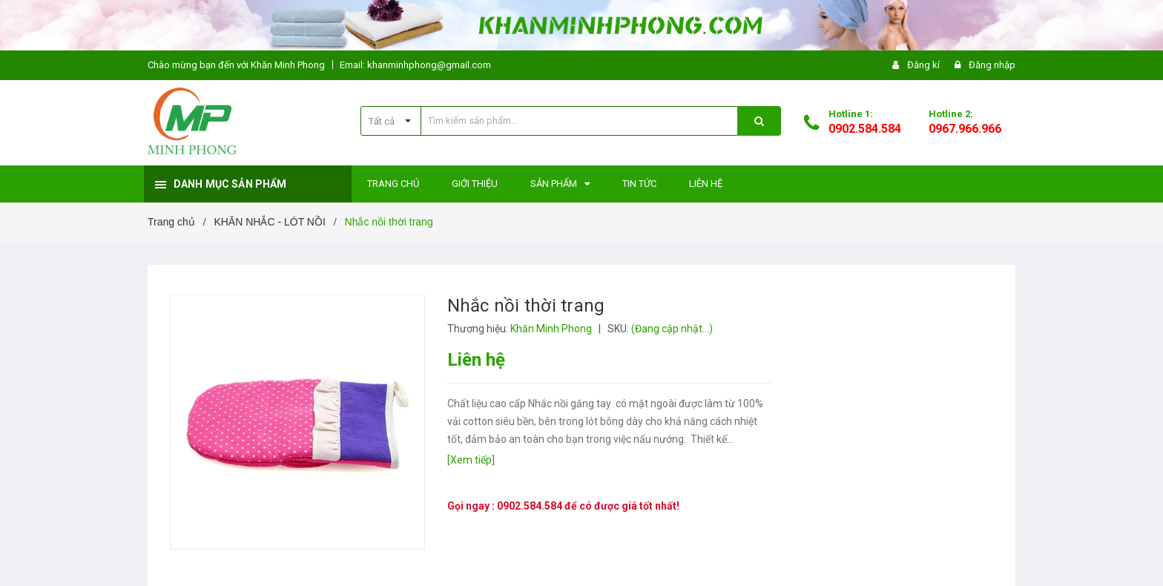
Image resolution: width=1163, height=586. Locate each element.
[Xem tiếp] (471, 460)
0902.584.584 (864, 129)
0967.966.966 (965, 129)
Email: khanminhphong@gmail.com (415, 64)
